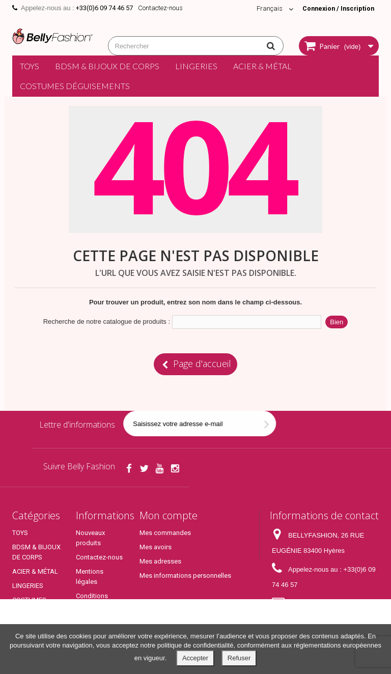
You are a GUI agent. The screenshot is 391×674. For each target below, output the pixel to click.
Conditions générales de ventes (95, 606)
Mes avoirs (155, 547)
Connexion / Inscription (336, 8)
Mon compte (168, 515)
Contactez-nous (160, 8)
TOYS (29, 66)
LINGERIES (196, 66)
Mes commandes (165, 533)
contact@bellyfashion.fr (307, 619)
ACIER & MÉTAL (262, 66)
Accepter (195, 658)
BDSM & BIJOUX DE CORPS (107, 66)
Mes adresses (160, 561)
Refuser (239, 658)
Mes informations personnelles (185, 575)
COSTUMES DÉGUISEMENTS (75, 86)
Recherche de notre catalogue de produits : (106, 321)
